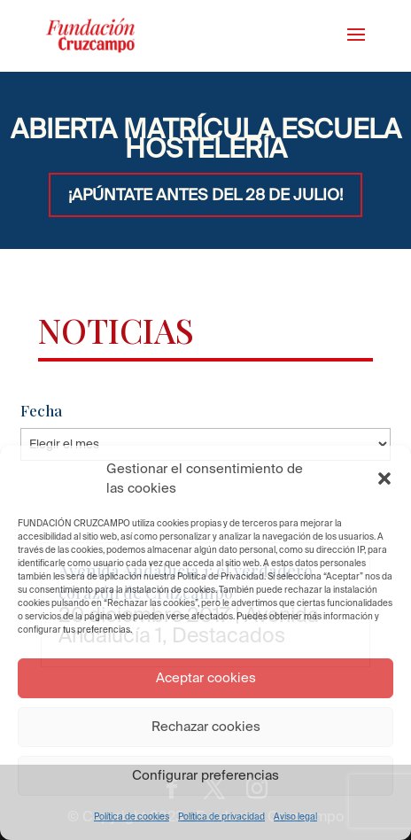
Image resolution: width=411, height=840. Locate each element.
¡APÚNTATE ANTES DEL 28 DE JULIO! (205, 194)
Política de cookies (131, 816)
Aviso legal (295, 816)
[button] (384, 478)
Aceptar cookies (206, 677)
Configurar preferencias (205, 774)
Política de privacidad (221, 816)
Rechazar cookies (205, 726)
